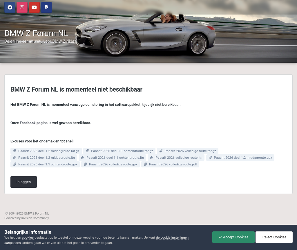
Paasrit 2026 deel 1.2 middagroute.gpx (243, 158)
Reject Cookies (274, 237)
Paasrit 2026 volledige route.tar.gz (190, 151)
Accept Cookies (233, 237)
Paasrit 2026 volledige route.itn (178, 158)
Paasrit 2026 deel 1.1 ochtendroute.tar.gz (122, 151)
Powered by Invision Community (26, 218)
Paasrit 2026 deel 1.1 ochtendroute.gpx (47, 164)
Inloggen (24, 182)
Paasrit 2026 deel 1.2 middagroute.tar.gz (48, 151)
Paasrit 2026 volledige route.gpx (113, 164)
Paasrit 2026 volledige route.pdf (173, 164)
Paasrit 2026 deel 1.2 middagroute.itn (46, 158)
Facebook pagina (34, 123)
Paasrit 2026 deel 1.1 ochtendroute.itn (115, 158)
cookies (28, 237)
